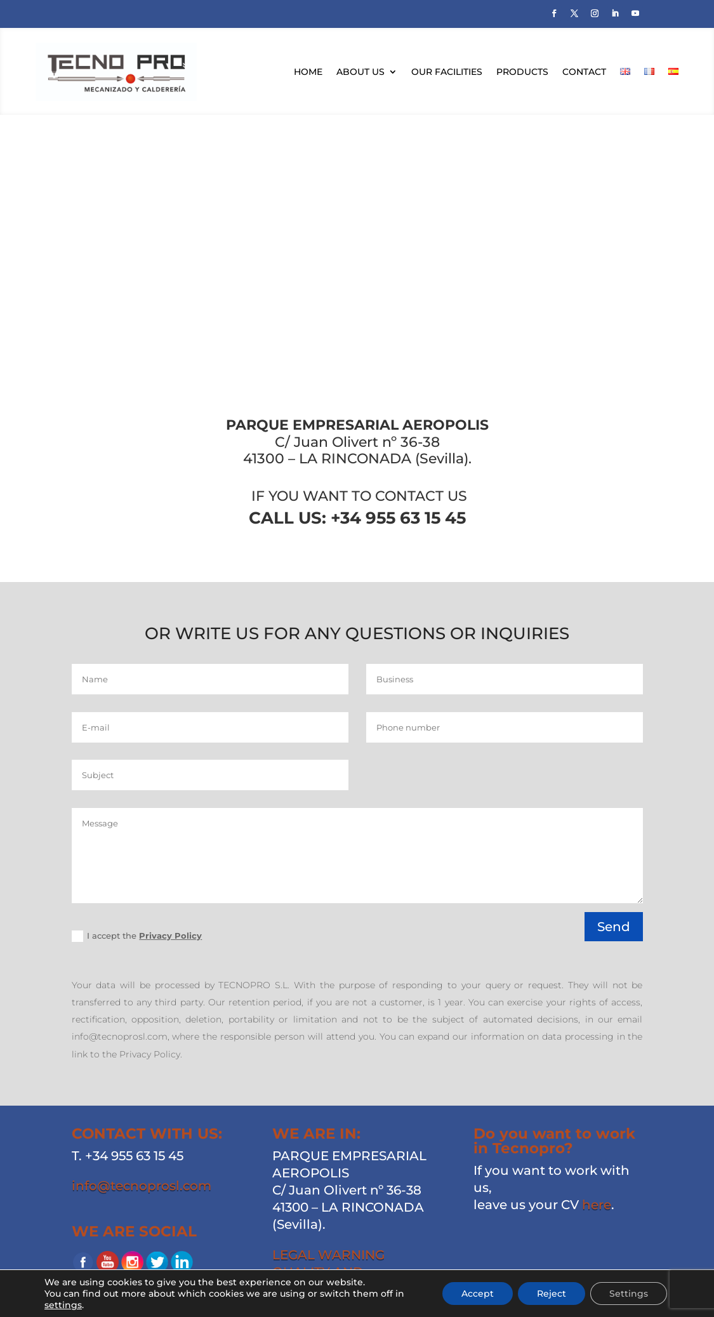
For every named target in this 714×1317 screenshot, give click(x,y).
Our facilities (446, 71)
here (596, 1204)
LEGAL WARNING (328, 1254)
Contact (584, 71)
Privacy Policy (170, 935)
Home (308, 71)
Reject (551, 1293)
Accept (477, 1293)
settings (63, 1305)
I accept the (137, 936)
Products (522, 71)
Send (613, 926)
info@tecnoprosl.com (141, 1185)
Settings (628, 1293)
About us (360, 71)
